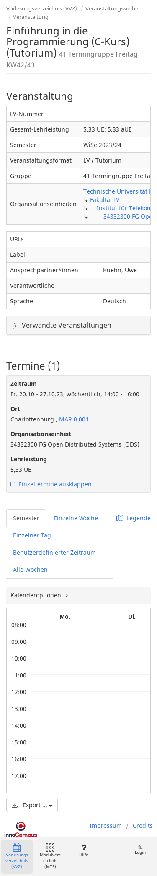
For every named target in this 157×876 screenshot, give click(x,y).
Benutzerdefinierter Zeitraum (54, 552)
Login (140, 849)
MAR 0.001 (73, 419)
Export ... (32, 805)
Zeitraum (23, 384)
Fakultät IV (104, 200)
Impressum (106, 825)
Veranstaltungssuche (111, 8)
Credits (143, 825)
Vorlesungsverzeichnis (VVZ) (41, 8)
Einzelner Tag (32, 535)
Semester (26, 518)
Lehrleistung (28, 459)
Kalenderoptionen (36, 595)
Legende (133, 518)
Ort (15, 409)
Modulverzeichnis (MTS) (50, 856)
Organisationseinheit (40, 434)
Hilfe (83, 851)
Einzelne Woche (76, 518)
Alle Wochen (30, 570)
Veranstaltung (31, 17)
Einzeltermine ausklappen (51, 484)
